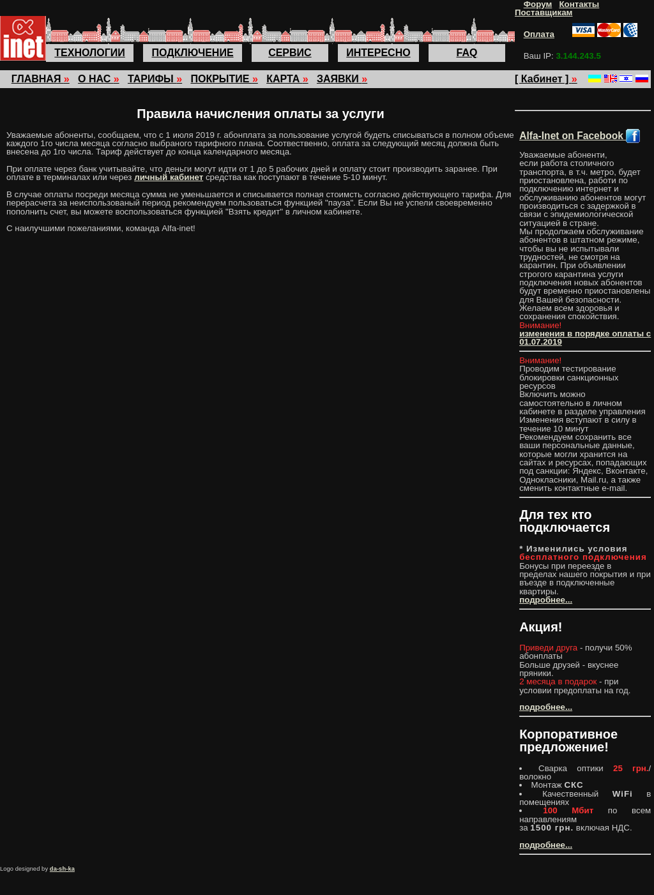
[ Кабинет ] (546, 78)
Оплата (539, 34)
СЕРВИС (290, 52)
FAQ (467, 52)
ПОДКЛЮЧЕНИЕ (193, 52)
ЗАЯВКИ (342, 78)
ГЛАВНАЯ (40, 78)
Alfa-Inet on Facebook (579, 135)
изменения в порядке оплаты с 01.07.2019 (585, 338)
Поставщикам (543, 12)
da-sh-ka (62, 869)
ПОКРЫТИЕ (223, 78)
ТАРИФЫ (155, 78)
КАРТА (287, 78)
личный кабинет (168, 177)
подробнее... (545, 600)
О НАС (98, 78)
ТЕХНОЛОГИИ (89, 52)
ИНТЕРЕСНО (378, 52)
